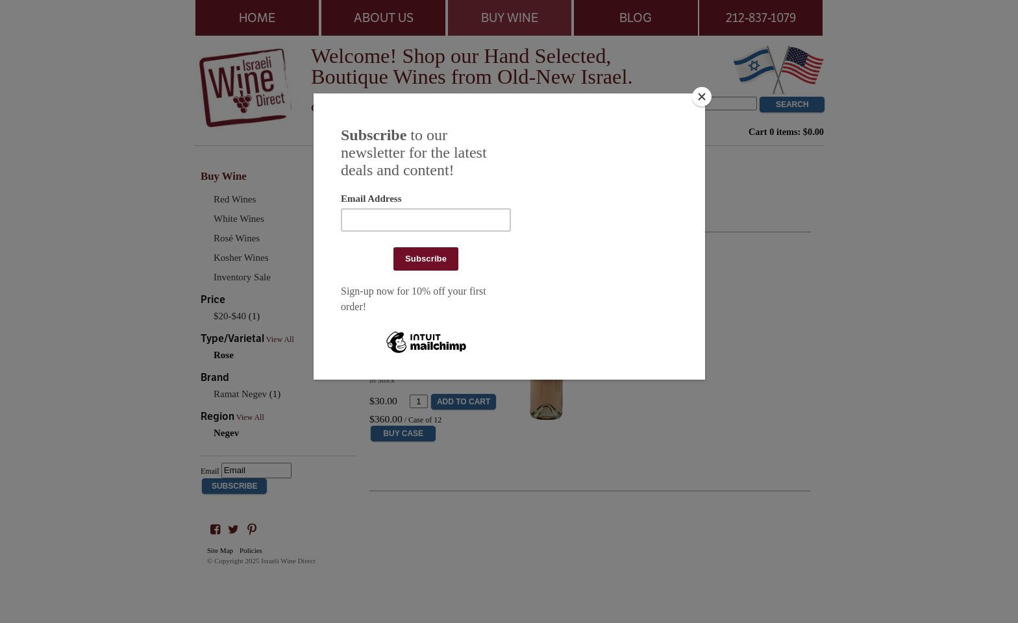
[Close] (702, 96)
